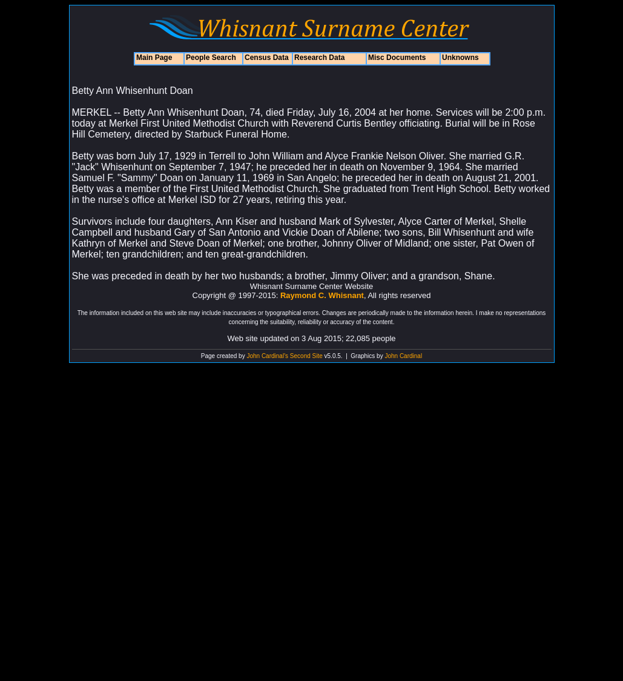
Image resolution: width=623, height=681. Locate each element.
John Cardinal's (267, 356)
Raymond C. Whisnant (322, 295)
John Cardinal (403, 356)
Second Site (306, 356)
